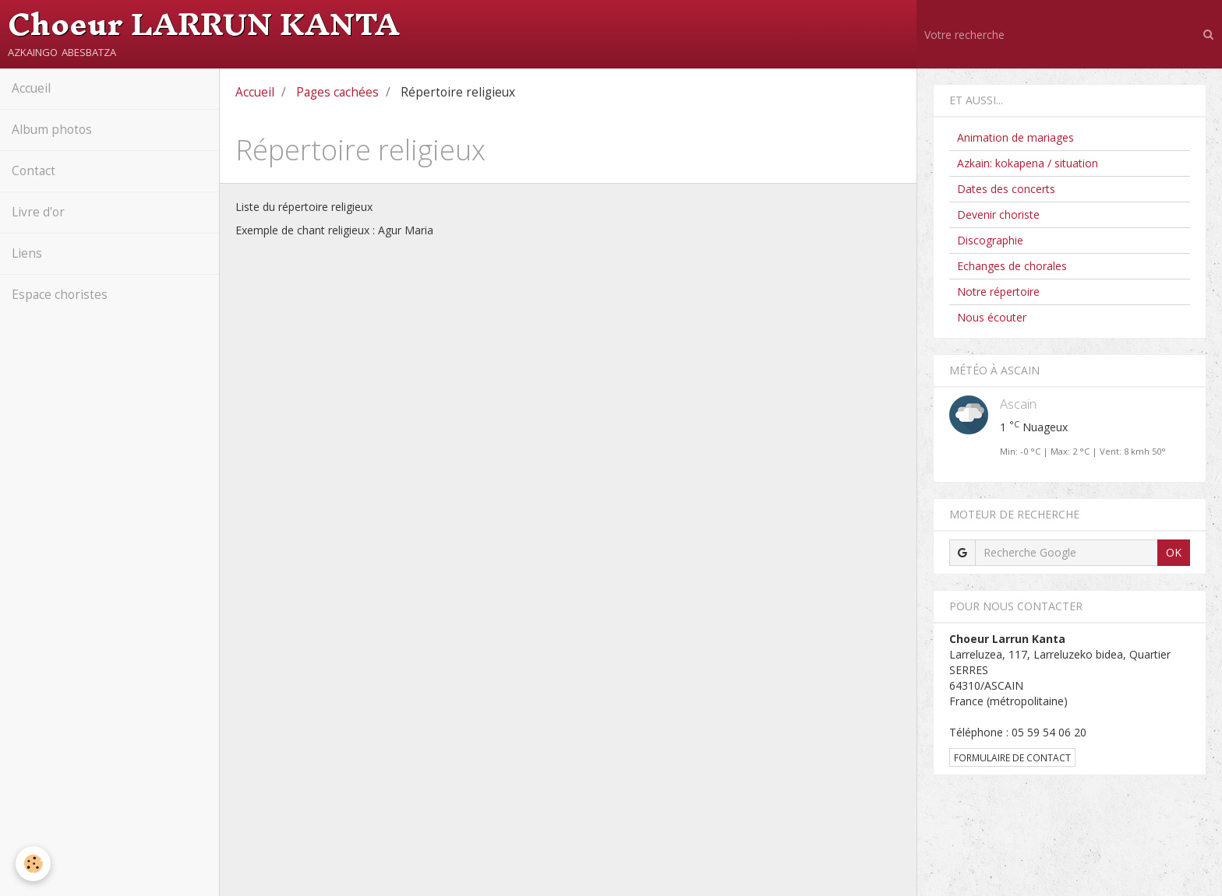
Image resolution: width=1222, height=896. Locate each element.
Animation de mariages (1015, 137)
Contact (33, 171)
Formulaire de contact (1012, 757)
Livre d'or (38, 212)
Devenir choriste (998, 214)
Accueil (31, 88)
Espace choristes (60, 294)
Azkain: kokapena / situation (1027, 163)
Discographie (990, 240)
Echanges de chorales (1012, 265)
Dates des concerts (1006, 188)
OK (1173, 552)
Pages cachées (337, 92)
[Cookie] (33, 863)
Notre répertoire (998, 291)
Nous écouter (991, 317)
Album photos (52, 129)
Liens (27, 253)
